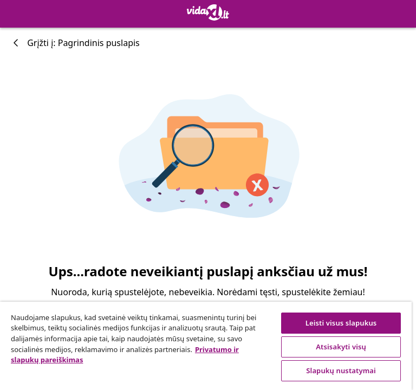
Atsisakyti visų (341, 347)
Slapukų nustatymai (341, 370)
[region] (206, 346)
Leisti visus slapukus (341, 323)
